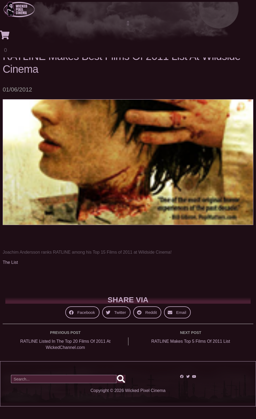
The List (10, 275)
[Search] (120, 391)
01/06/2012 (17, 102)
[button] (128, 23)
